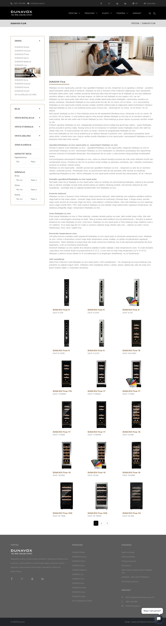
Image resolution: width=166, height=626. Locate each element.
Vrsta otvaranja (27, 126)
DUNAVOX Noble (22, 47)
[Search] (154, 13)
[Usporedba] (150, 13)
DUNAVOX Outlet (22, 91)
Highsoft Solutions (147, 622)
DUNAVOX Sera (21, 80)
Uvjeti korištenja (128, 552)
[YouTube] (117, 3)
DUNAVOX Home (22, 87)
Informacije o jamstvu (130, 581)
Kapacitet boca (23, 153)
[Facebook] (101, 3)
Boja (27, 108)
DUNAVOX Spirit (22, 58)
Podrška (122, 13)
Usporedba (149, 3)
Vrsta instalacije (27, 117)
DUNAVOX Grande (22, 83)
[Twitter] (109, 3)
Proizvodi (91, 13)
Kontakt (137, 13)
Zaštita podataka (128, 557)
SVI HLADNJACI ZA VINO (25, 94)
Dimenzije (20, 172)
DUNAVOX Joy (21, 65)
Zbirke (27, 40)
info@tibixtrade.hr (37, 3)
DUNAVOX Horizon (23, 50)
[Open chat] (159, 619)
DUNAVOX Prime (22, 54)
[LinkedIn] (125, 3)
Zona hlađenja (23, 144)
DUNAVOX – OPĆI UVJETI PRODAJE (135, 577)
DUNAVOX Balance (23, 61)
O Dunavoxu (126, 565)
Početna (74, 13)
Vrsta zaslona (27, 135)
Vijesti (107, 13)
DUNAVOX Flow (148, 23)
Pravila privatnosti (129, 561)
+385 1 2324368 (19, 3)
